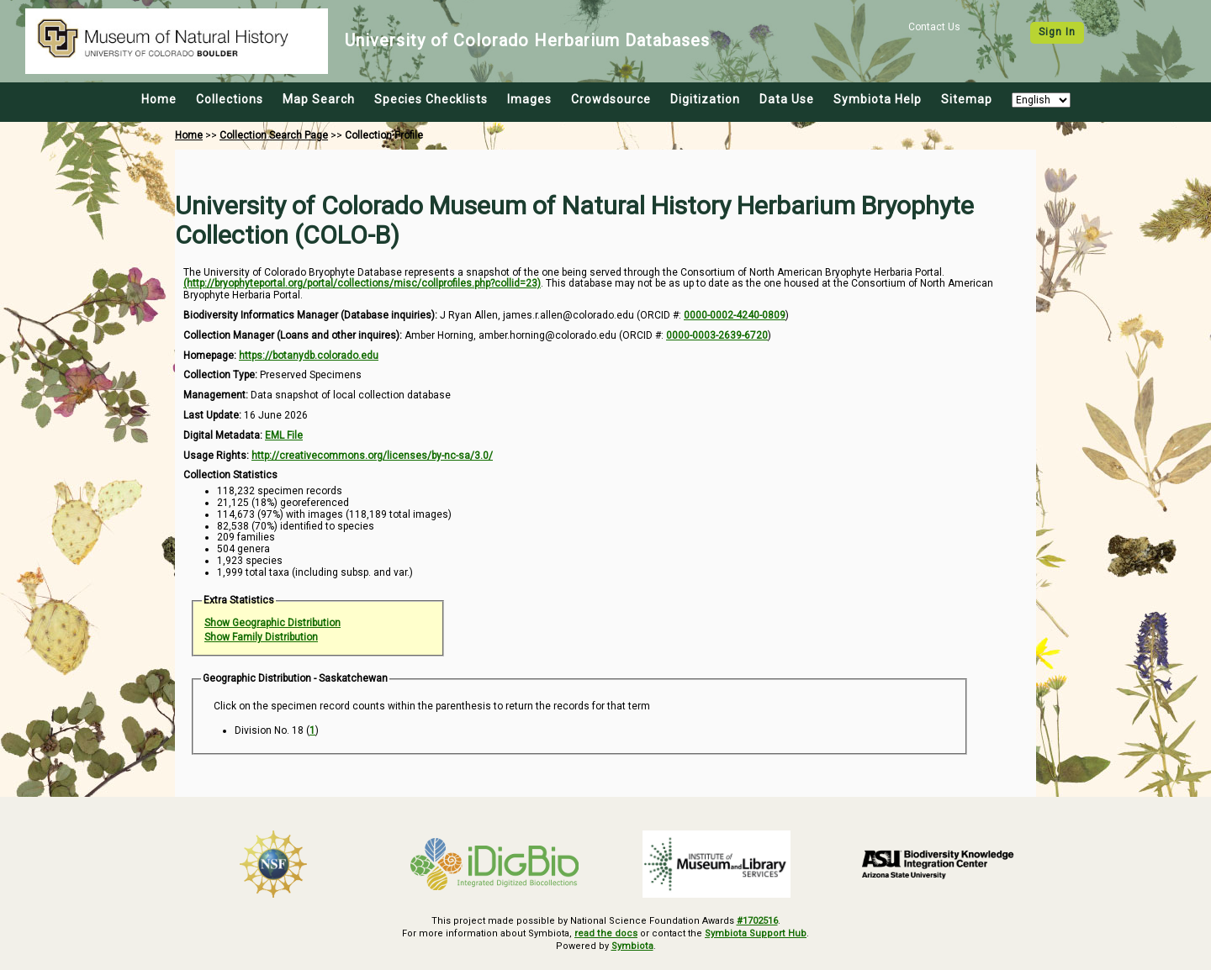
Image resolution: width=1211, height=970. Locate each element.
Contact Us (934, 27)
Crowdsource (611, 99)
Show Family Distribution (261, 637)
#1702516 (757, 920)
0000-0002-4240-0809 (734, 315)
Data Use (786, 99)
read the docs (607, 933)
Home (159, 99)
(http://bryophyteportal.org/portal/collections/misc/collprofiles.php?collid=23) (362, 283)
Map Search (319, 99)
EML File (284, 435)
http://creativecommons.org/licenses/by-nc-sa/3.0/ (372, 455)
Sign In (1057, 32)
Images (529, 99)
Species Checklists (431, 99)
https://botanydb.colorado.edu (308, 355)
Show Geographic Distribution (272, 623)
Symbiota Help (877, 99)
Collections (229, 99)
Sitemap (966, 99)
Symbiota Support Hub (756, 933)
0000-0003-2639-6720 (717, 335)
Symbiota (632, 945)
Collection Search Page (273, 135)
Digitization (705, 99)
